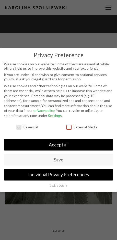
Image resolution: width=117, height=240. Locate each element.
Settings (55, 115)
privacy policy (43, 110)
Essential (27, 127)
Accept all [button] (58, 144)
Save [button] (58, 159)
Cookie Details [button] (58, 185)
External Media (81, 127)
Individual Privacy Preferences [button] (58, 174)
